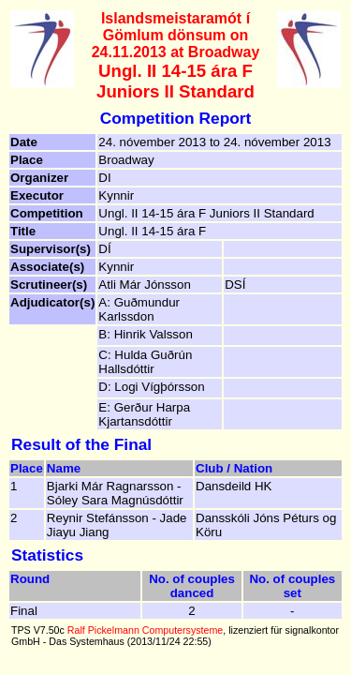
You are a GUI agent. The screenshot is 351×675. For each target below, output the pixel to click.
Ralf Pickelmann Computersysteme (145, 630)
